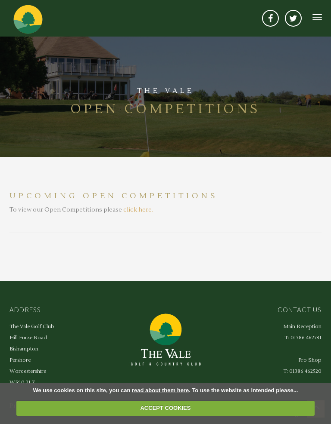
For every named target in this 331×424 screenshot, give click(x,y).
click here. (138, 210)
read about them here (160, 390)
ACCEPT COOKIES (165, 408)
